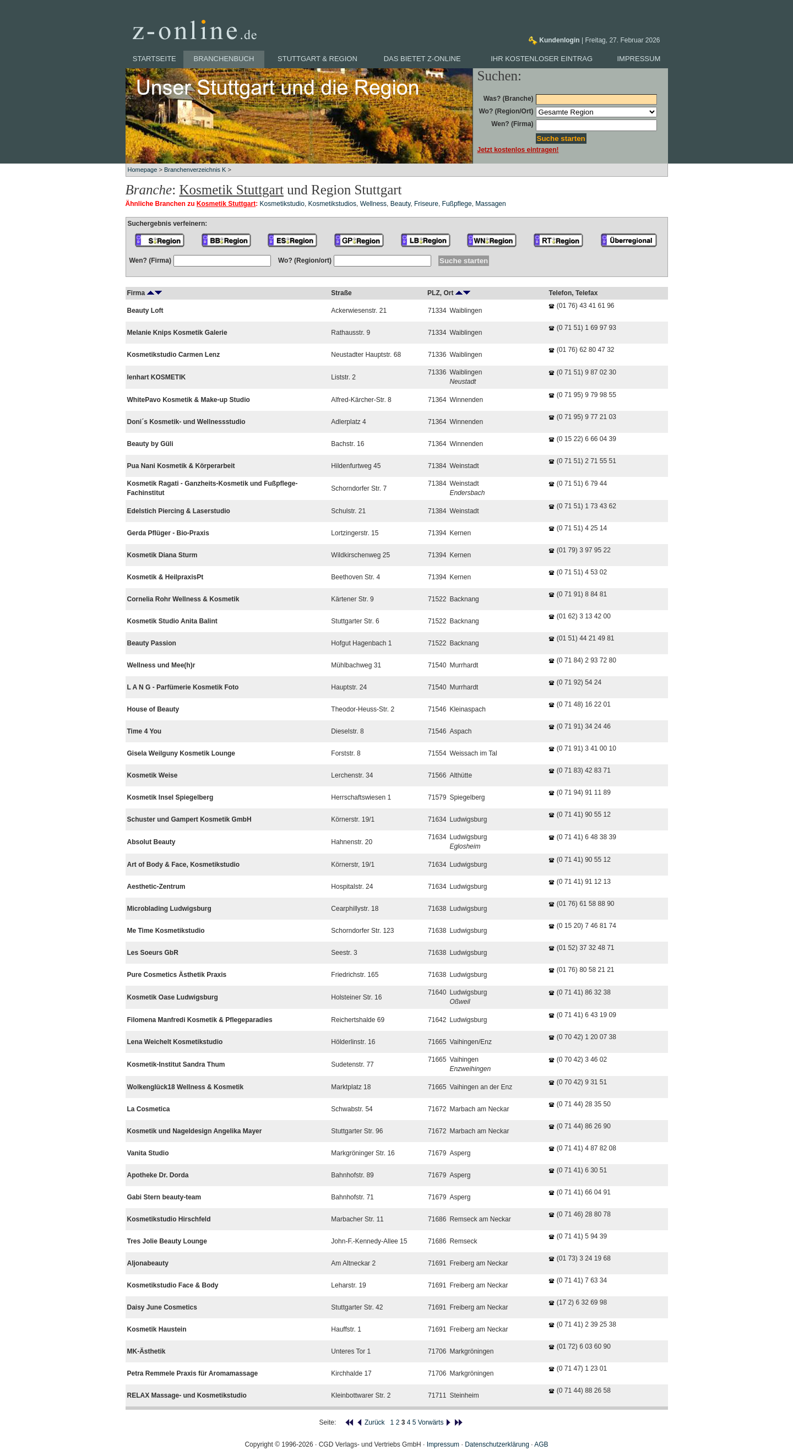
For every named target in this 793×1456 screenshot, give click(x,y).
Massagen (490, 204)
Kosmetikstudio (282, 204)
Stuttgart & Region (317, 59)
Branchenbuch (224, 59)
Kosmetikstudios (332, 204)
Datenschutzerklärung (497, 1444)
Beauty (400, 204)
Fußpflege (457, 204)
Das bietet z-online (422, 59)
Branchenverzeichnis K (195, 169)
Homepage (142, 169)
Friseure (426, 204)
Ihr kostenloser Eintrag (542, 59)
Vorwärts (435, 1422)
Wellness (373, 204)
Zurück (371, 1422)
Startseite (154, 59)
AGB (541, 1444)
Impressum (639, 59)
